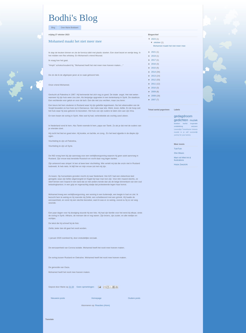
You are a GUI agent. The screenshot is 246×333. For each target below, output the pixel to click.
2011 (153, 84)
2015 (153, 68)
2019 (153, 56)
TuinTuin (178, 148)
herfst (185, 123)
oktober (157, 42)
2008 (153, 95)
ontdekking (178, 126)
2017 (153, 60)
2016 (153, 64)
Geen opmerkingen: (86, 287)
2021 (153, 52)
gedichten (181, 120)
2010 (153, 88)
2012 (153, 80)
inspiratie (194, 123)
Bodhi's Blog (73, 18)
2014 (153, 72)
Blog (53, 27)
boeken (177, 123)
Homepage (96, 298)
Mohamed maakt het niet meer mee (75, 41)
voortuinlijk (194, 132)
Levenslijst (178, 129)
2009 (153, 91)
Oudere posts (134, 298)
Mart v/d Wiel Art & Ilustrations (182, 158)
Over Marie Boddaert (69, 27)
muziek (194, 120)
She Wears (179, 153)
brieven (195, 129)
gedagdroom (183, 116)
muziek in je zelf (181, 132)
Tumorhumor (187, 129)
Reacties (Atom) (102, 305)
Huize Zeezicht (180, 164)
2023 (153, 39)
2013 (153, 76)
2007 (153, 99)
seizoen (194, 126)
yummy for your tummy (182, 135)
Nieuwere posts (58, 298)
